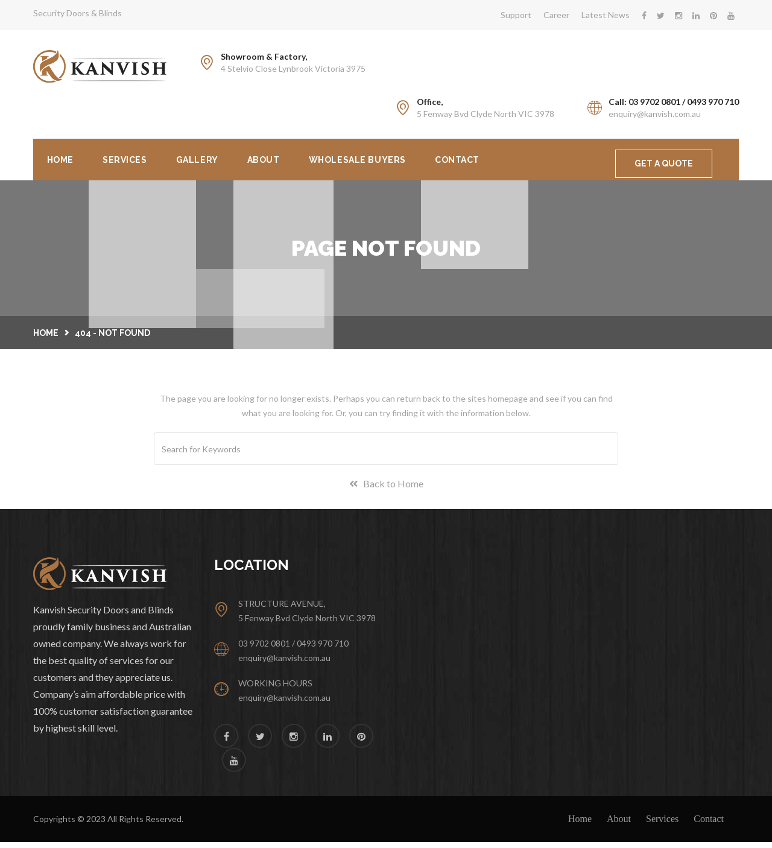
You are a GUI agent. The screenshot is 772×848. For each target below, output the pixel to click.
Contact (502, 161)
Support (516, 15)
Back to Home (386, 490)
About (292, 161)
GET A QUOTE (663, 163)
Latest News (605, 15)
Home (64, 161)
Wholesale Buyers (394, 161)
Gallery (218, 161)
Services (137, 161)
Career (556, 15)
